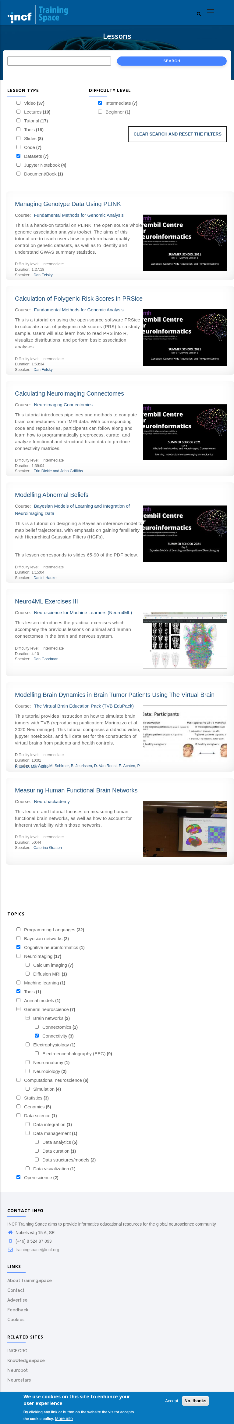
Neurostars (19, 1380)
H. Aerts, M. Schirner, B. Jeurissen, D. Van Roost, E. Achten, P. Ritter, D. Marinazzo (77, 766)
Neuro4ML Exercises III (46, 601)
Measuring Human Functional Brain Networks (76, 790)
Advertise (17, 1300)
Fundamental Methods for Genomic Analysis (79, 215)
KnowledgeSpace (26, 1360)
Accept (171, 1400)
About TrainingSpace (29, 1280)
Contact (15, 1290)
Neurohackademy (52, 801)
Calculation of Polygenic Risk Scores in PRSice (79, 298)
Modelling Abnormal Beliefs (51, 494)
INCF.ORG (17, 1350)
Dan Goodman (46, 659)
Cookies (15, 1319)
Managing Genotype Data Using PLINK (68, 204)
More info (64, 1418)
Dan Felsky (43, 275)
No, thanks (196, 1400)
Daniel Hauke (45, 578)
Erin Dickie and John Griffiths (58, 471)
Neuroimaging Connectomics (63, 404)
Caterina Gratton (48, 848)
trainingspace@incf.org (33, 1249)
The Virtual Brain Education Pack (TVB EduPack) (84, 705)
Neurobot (17, 1370)
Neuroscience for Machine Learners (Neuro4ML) (83, 612)
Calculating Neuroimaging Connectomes (69, 393)
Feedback (17, 1309)
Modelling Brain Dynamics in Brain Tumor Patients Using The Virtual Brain (114, 694)
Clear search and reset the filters (177, 134)
